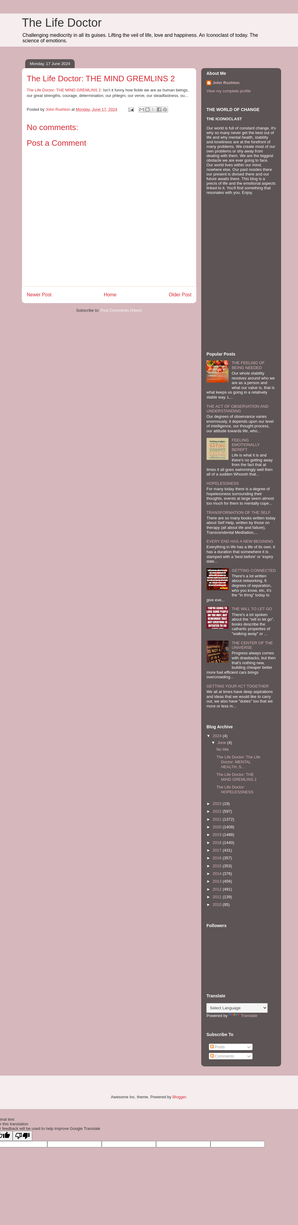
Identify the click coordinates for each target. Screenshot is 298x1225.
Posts (217, 1047)
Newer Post (39, 294)
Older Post (180, 294)
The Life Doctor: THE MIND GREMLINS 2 (64, 90)
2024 (218, 736)
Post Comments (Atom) (121, 310)
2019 (218, 834)
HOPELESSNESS (222, 483)
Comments (222, 1056)
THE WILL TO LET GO (252, 609)
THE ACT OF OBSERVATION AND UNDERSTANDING (237, 409)
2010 (218, 904)
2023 (218, 803)
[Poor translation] (22, 1136)
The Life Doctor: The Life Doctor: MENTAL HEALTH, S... (238, 762)
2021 (218, 819)
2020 (218, 827)
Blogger (179, 1097)
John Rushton (226, 82)
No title (222, 749)
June (222, 742)
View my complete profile (228, 91)
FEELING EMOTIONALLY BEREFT (246, 445)
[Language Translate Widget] (237, 1008)
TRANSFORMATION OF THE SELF (238, 512)
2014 (218, 873)
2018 (218, 842)
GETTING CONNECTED (254, 570)
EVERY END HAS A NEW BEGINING (239, 541)
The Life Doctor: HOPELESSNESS (234, 789)
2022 (218, 811)
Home (110, 294)
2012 (218, 889)
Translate (243, 1015)
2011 (218, 897)
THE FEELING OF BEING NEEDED (248, 365)
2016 (218, 858)
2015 (218, 866)
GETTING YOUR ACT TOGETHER (237, 686)
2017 (218, 850)
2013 (218, 881)
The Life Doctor (62, 22)
